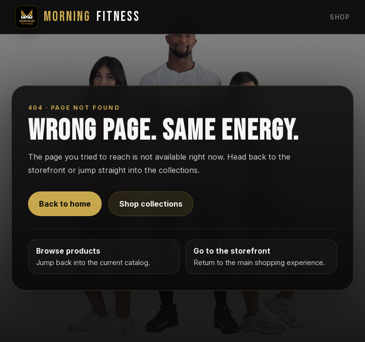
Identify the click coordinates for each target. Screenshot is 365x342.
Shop (340, 17)
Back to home (65, 204)
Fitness (77, 17)
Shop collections (150, 204)
